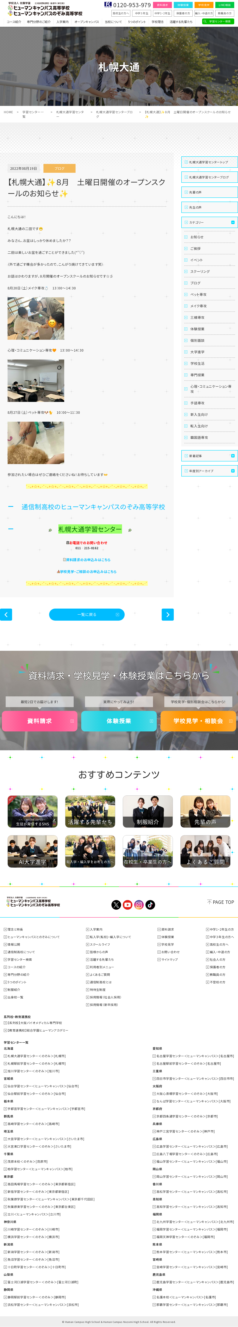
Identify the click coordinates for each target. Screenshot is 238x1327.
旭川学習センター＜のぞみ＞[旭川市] (34, 1071)
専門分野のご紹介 (39, 21)
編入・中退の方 (204, 13)
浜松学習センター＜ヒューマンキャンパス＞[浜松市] (43, 1304)
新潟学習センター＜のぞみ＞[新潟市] (34, 1252)
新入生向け (199, 414)
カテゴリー (196, 222)
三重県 (157, 1071)
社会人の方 (218, 959)
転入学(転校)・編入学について (110, 937)
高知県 (157, 1199)
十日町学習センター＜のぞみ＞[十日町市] (37, 1267)
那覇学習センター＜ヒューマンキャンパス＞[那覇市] (192, 1304)
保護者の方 (183, 13)
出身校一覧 (15, 997)
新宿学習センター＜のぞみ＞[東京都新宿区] (38, 1191)
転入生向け (199, 425)
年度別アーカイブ (201, 471)
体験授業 (183, 5)
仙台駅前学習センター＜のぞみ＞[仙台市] (37, 1093)
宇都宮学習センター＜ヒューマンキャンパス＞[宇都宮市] (46, 1108)
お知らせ (197, 236)
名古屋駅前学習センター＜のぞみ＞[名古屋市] (188, 1063)
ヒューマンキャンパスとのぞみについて (34, 937)
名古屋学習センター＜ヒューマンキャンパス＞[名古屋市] (195, 1056)
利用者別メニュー (102, 967)
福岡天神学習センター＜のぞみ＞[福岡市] (185, 1236)
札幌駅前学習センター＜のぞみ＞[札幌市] (37, 1063)
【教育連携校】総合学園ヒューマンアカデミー (38, 1030)
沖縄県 (157, 1289)
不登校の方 (218, 982)
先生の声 (195, 207)
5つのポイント (137, 21)
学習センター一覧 (16, 1042)
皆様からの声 (99, 952)
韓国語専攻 (199, 437)
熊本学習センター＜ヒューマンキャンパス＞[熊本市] (192, 1252)
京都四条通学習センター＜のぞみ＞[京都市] (187, 1116)
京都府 (157, 1108)
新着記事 (195, 456)
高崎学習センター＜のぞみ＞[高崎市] (34, 1123)
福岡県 (157, 1214)
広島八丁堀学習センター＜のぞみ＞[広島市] (187, 1154)
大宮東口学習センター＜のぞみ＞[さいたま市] (39, 1146)
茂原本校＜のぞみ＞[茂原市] (28, 1161)
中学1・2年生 (163, 13)
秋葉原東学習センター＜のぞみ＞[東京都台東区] (41, 1206)
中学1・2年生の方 (222, 929)
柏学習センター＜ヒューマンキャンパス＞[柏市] (40, 1169)
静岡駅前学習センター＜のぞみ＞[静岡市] (37, 1297)
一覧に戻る (87, 614)
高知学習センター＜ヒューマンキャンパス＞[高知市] (192, 1206)
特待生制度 (98, 989)
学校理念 (158, 21)
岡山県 (157, 1169)
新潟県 (8, 1244)
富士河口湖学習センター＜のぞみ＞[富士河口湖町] (43, 1282)
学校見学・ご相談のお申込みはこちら (88, 571)
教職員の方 (225, 13)
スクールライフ (100, 944)
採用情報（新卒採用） (104, 1004)
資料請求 (162, 5)
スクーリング (200, 271)
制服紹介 (14, 989)
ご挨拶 (195, 248)
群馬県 (8, 1116)
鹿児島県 (159, 1274)
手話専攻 (197, 402)
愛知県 (157, 1048)
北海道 (8, 1048)
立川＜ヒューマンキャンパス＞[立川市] (34, 1214)
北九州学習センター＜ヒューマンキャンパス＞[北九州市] (195, 1221)
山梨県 (8, 1274)
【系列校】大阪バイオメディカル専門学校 (35, 1022)
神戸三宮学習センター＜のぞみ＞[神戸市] (185, 1131)
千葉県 (8, 1154)
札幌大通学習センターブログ (209, 177)
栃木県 (8, 1101)
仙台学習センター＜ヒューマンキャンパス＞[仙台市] (43, 1086)
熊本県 (157, 1244)
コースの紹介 (17, 967)
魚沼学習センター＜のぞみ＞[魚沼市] (34, 1259)
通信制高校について (21, 952)
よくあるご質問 (100, 974)
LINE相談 (225, 5)
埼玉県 (8, 1131)
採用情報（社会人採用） (106, 997)
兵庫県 (157, 1123)
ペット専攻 (198, 294)
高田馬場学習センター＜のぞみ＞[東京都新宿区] (41, 1184)
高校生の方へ (121, 13)
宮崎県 (157, 1259)
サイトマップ (169, 959)
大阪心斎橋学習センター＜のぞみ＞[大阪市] (187, 1093)
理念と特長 (15, 929)
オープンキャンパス (86, 21)
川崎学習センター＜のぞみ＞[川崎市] (34, 1229)
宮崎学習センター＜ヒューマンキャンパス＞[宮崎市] (192, 1267)
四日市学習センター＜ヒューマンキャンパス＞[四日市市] (195, 1078)
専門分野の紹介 (19, 974)
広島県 (157, 1139)
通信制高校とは (101, 982)
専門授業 (197, 374)
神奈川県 (10, 1221)
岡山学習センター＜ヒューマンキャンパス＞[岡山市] (192, 1176)
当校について (113, 21)
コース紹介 (14, 21)
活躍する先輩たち (181, 21)
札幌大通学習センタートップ (208, 162)
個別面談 (197, 340)
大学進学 (197, 351)
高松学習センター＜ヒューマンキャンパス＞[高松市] (192, 1191)
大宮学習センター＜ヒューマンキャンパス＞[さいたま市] (46, 1139)
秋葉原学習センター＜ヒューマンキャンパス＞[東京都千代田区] (51, 1199)
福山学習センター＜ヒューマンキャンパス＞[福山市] (192, 1161)
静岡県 (8, 1289)
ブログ (195, 282)
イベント (196, 259)
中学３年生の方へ (222, 937)
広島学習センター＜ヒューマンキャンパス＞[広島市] (192, 1146)
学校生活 (197, 363)
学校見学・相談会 (198, 721)
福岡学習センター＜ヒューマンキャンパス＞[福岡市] (192, 1229)
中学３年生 (141, 13)
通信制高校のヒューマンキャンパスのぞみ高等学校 (93, 506)
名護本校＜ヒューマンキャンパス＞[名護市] (186, 1297)
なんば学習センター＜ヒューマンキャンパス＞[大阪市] (193, 1101)
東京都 (8, 1176)
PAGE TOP (223, 902)
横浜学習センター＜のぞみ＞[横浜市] (34, 1236)
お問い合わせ (170, 952)
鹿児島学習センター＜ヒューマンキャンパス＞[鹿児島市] (195, 1282)
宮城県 (8, 1078)
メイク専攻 (198, 305)
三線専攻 (197, 317)
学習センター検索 (220, 21)
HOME (8, 112)
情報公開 (14, 944)
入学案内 (62, 21)
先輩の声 (195, 192)
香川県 (157, 1184)
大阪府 (157, 1086)
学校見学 (203, 5)
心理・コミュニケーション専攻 (210, 389)
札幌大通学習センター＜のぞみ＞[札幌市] (37, 1056)
